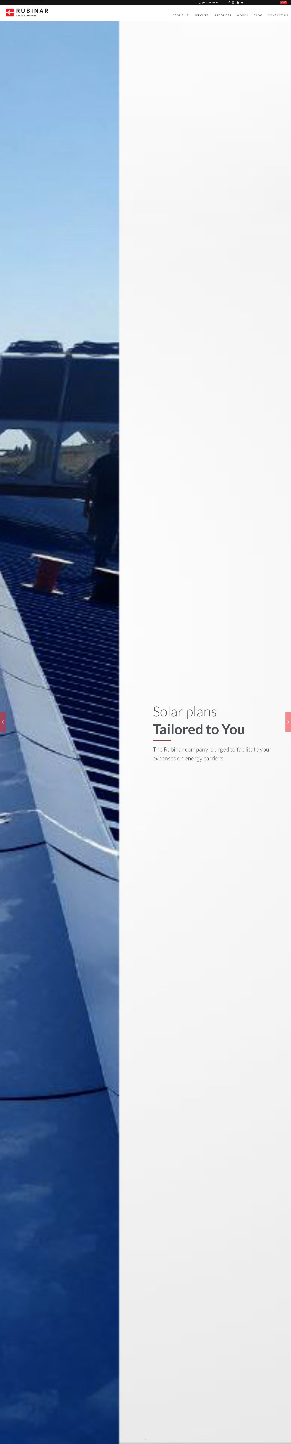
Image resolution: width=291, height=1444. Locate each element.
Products (222, 15)
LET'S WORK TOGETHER (145, 982)
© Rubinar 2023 (49, 1432)
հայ (283, 2)
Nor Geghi (100, 1360)
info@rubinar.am (58, 1384)
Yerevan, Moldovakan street (113, 1366)
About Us (181, 15)
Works (242, 15)
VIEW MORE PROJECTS (145, 845)
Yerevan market (105, 1372)
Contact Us (278, 15)
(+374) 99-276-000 (209, 2)
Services (201, 15)
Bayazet (99, 1378)
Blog (258, 15)
